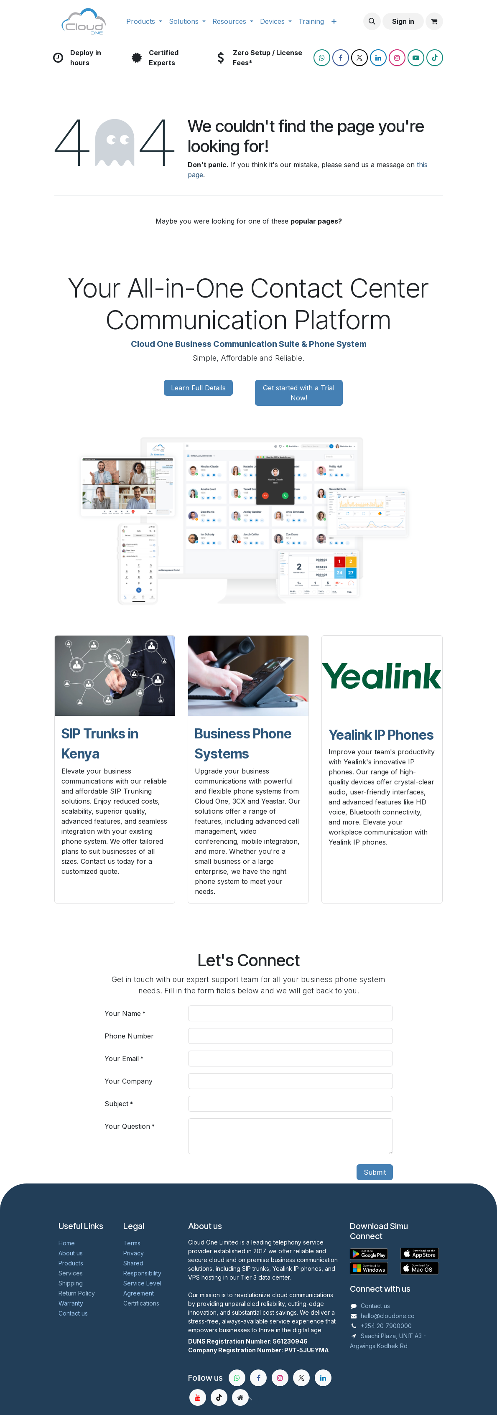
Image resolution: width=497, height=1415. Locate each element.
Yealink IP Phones (381, 735)
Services (71, 1273)
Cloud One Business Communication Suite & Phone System (249, 344)
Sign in (403, 21)
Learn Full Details (198, 388)
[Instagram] (397, 57)
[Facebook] (340, 57)
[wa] (321, 57)
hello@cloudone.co (388, 1315)
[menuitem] (144, 21)
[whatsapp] (237, 1377)
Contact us (375, 1305)
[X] (359, 57)
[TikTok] (434, 57)
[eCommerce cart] (434, 21)
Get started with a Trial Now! (298, 393)
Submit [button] (375, 1172)
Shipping (71, 1283)
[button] (372, 21)
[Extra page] (240, 1397)
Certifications (141, 1303)
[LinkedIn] (378, 57)
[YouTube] (416, 57)
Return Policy (77, 1293)
